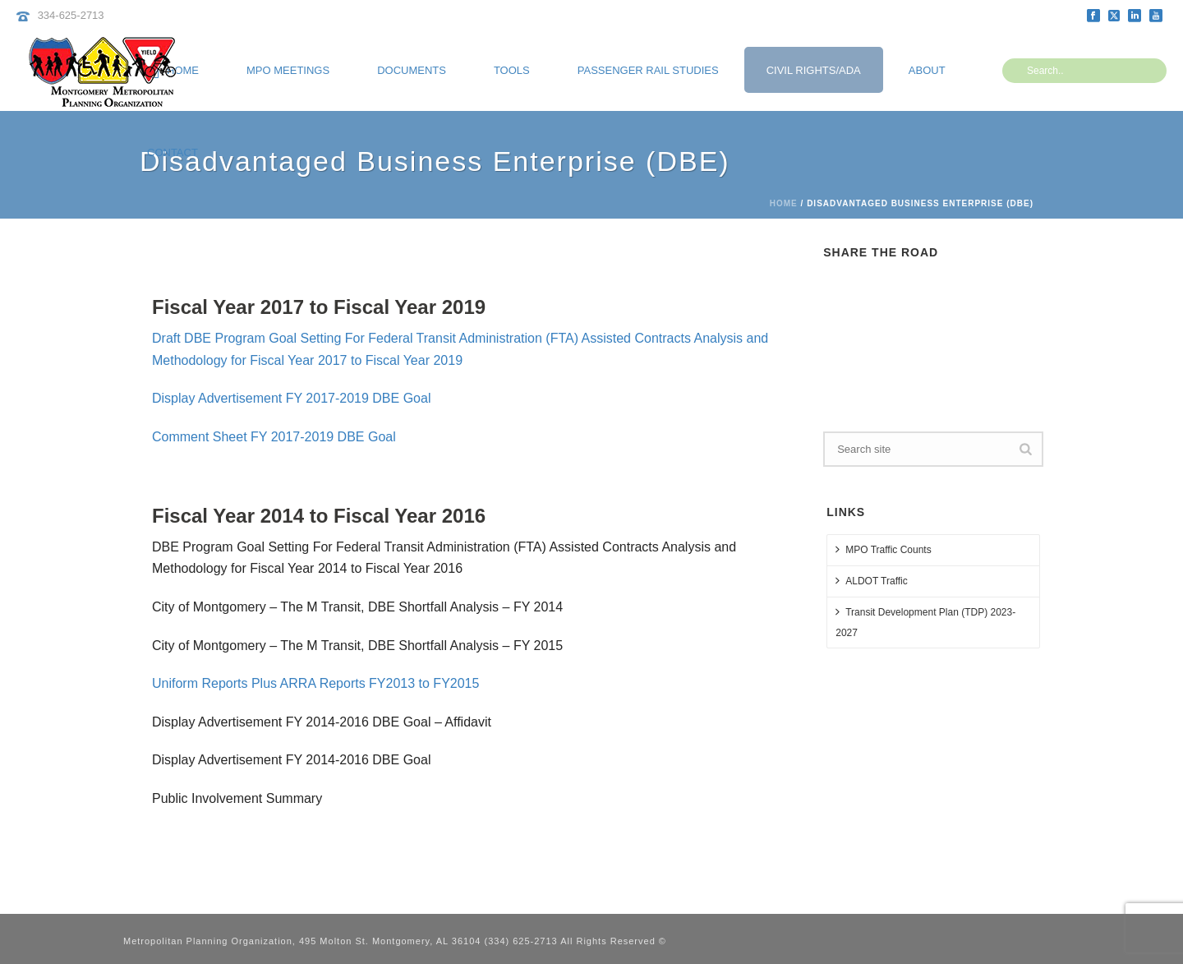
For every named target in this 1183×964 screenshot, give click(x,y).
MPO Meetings (287, 70)
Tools (512, 70)
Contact (172, 152)
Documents (411, 70)
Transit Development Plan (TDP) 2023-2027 (925, 622)
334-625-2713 (71, 15)
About (927, 70)
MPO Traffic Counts (883, 549)
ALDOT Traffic (871, 580)
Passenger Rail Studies (648, 70)
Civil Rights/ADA (813, 70)
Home (784, 203)
